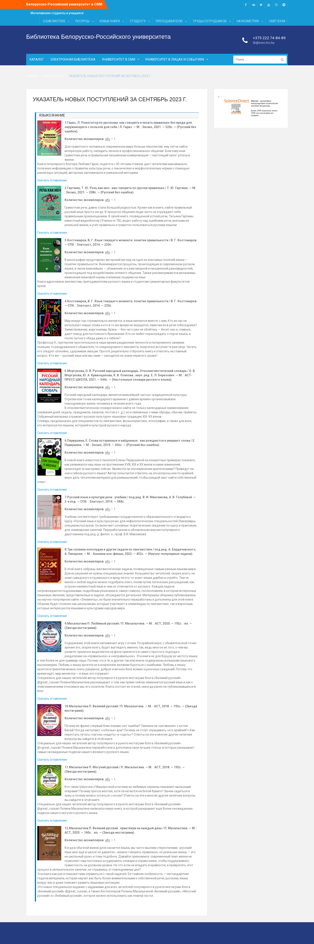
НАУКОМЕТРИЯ (248, 21)
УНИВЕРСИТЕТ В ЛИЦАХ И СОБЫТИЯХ (174, 60)
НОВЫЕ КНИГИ (109, 21)
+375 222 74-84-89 (269, 38)
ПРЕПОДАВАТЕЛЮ (169, 21)
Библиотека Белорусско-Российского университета (98, 36)
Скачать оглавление (52, 180)
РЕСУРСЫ (82, 21)
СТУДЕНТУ (138, 21)
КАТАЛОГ (36, 60)
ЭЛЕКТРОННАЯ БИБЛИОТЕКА (72, 60)
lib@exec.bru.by (264, 43)
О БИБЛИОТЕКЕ (54, 21)
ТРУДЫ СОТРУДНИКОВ (210, 21)
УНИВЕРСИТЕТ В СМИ (118, 60)
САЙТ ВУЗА (277, 21)
